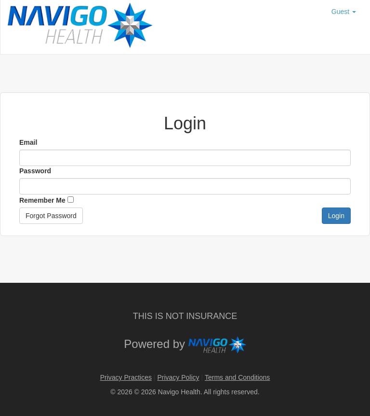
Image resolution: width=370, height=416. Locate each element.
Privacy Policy (178, 377)
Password (35, 171)
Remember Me (46, 200)
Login (336, 216)
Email (28, 142)
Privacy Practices (126, 377)
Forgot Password (51, 216)
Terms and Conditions (237, 377)
